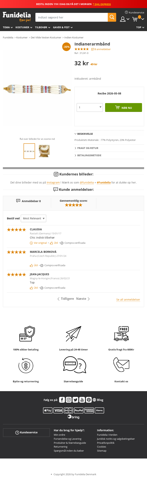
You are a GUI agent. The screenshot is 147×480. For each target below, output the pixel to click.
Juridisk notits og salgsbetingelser (116, 438)
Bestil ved (13, 218)
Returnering (60, 446)
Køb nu (126, 108)
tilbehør (41, 27)
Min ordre (59, 434)
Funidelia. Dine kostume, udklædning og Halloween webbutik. (17, 17)
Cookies (101, 446)
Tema (6, 27)
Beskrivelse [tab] (85, 133)
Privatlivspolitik (105, 442)
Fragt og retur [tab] (87, 148)
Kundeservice (26, 432)
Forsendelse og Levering (67, 438)
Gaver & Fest (61, 27)
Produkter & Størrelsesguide (70, 442)
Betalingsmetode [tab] (89, 155)
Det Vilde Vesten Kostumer (46, 37)
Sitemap (101, 450)
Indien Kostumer (73, 37)
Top (138, 27)
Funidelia (8, 37)
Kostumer (22, 27)
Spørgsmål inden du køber (69, 450)
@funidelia (87, 182)
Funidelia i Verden (107, 434)
